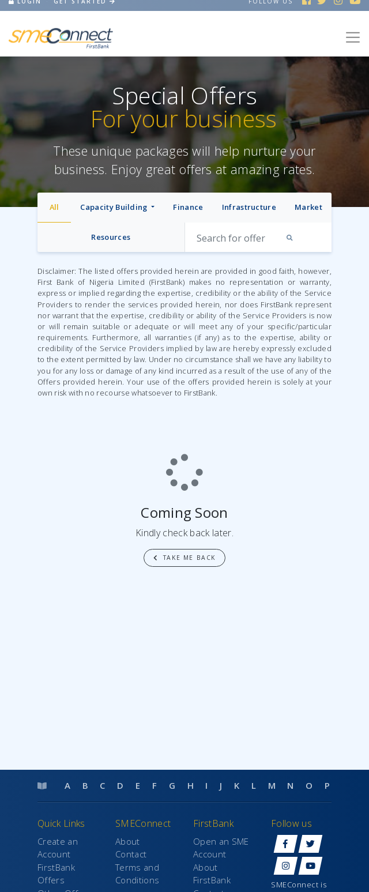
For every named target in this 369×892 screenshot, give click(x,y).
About (127, 841)
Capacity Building (114, 207)
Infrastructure (249, 207)
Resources (110, 237)
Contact (130, 854)
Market (308, 207)
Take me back (184, 558)
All (54, 207)
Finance (188, 207)
